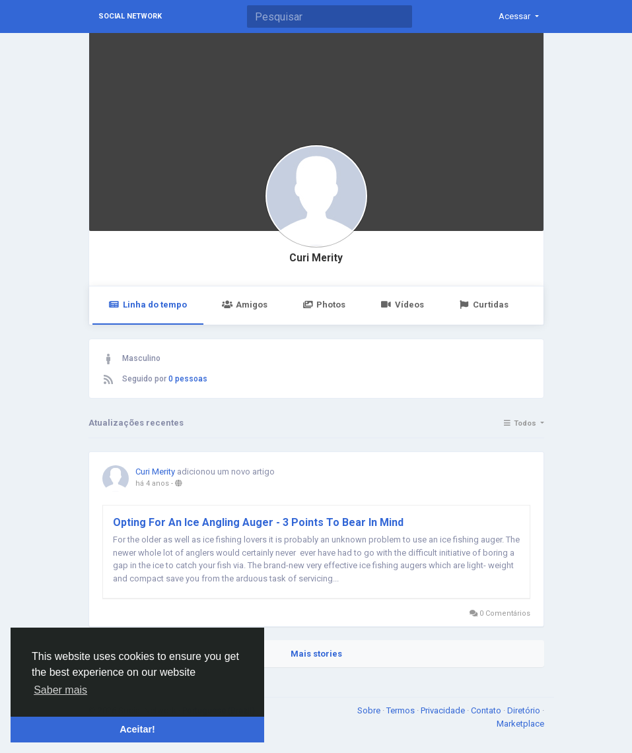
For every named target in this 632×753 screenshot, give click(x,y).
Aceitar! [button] (137, 729)
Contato (487, 710)
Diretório (524, 710)
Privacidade (444, 710)
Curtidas (484, 305)
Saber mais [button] (60, 690)
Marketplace (520, 724)
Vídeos (401, 305)
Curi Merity (316, 258)
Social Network (130, 16)
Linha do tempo (148, 305)
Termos (401, 710)
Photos (323, 305)
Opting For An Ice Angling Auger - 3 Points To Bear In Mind (258, 522)
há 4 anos (152, 483)
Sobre (369, 710)
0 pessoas (187, 378)
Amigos (244, 305)
